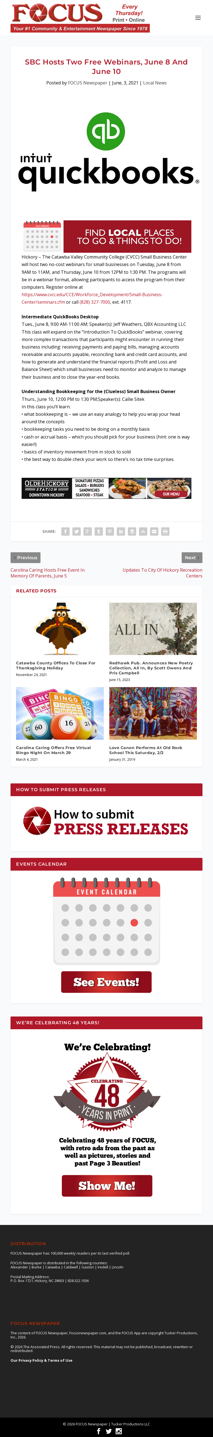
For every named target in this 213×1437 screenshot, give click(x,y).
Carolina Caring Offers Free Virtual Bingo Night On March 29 (53, 750)
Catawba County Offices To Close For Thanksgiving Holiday (56, 665)
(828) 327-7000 (95, 302)
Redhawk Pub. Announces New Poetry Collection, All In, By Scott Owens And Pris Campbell (151, 668)
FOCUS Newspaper (87, 83)
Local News (155, 83)
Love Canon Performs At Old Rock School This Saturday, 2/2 (145, 750)
